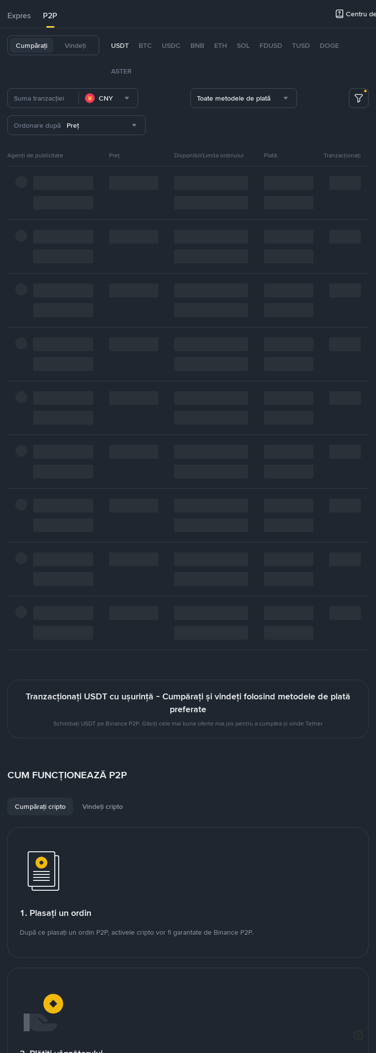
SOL (243, 45)
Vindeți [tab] (75, 45)
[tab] (19, 16)
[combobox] (108, 98)
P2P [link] (50, 15)
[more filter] (359, 98)
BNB (197, 45)
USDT (120, 45)
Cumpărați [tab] (31, 45)
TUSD (301, 45)
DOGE (329, 45)
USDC (171, 45)
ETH (220, 45)
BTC (145, 45)
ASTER (121, 71)
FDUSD (271, 45)
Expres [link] (19, 15)
